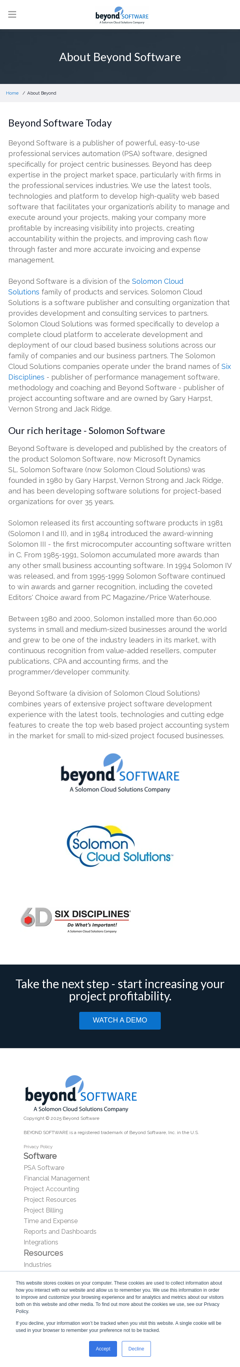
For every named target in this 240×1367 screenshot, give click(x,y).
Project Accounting (51, 1189)
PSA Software (44, 1167)
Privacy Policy (38, 1146)
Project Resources (50, 1199)
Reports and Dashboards (60, 1231)
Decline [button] (136, 1349)
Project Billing (43, 1210)
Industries (38, 1264)
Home (12, 93)
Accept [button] (103, 1349)
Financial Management (57, 1178)
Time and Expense (51, 1221)
